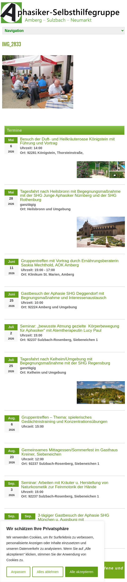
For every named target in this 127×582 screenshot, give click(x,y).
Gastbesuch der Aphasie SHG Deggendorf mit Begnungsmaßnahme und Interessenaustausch (63, 295)
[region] (52, 551)
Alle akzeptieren (81, 572)
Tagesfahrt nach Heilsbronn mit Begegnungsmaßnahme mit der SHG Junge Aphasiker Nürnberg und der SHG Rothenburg (70, 195)
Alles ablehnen (48, 572)
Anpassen (18, 572)
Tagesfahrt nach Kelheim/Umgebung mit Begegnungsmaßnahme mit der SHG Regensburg (65, 361)
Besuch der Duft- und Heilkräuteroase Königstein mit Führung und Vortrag (67, 141)
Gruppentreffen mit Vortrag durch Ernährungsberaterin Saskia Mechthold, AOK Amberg (69, 262)
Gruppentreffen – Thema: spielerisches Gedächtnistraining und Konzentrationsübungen (64, 419)
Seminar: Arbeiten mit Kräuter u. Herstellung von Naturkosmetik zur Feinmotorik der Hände (64, 484)
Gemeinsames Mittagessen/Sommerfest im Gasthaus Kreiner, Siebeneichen (70, 452)
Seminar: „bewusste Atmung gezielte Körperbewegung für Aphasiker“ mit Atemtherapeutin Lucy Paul (69, 328)
